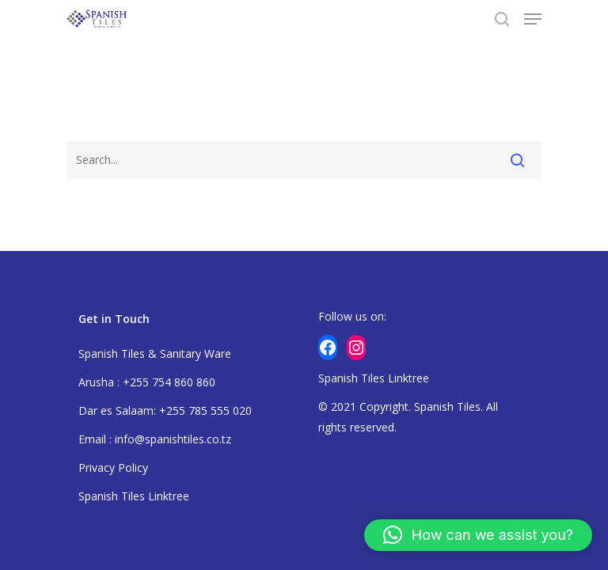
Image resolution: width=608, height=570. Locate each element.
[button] (478, 535)
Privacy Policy (113, 467)
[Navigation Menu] (533, 19)
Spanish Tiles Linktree (133, 496)
